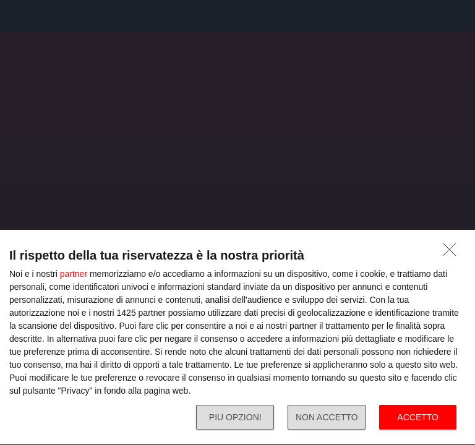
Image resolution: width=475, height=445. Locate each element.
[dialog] (237, 338)
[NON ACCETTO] (453, 253)
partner (73, 273)
